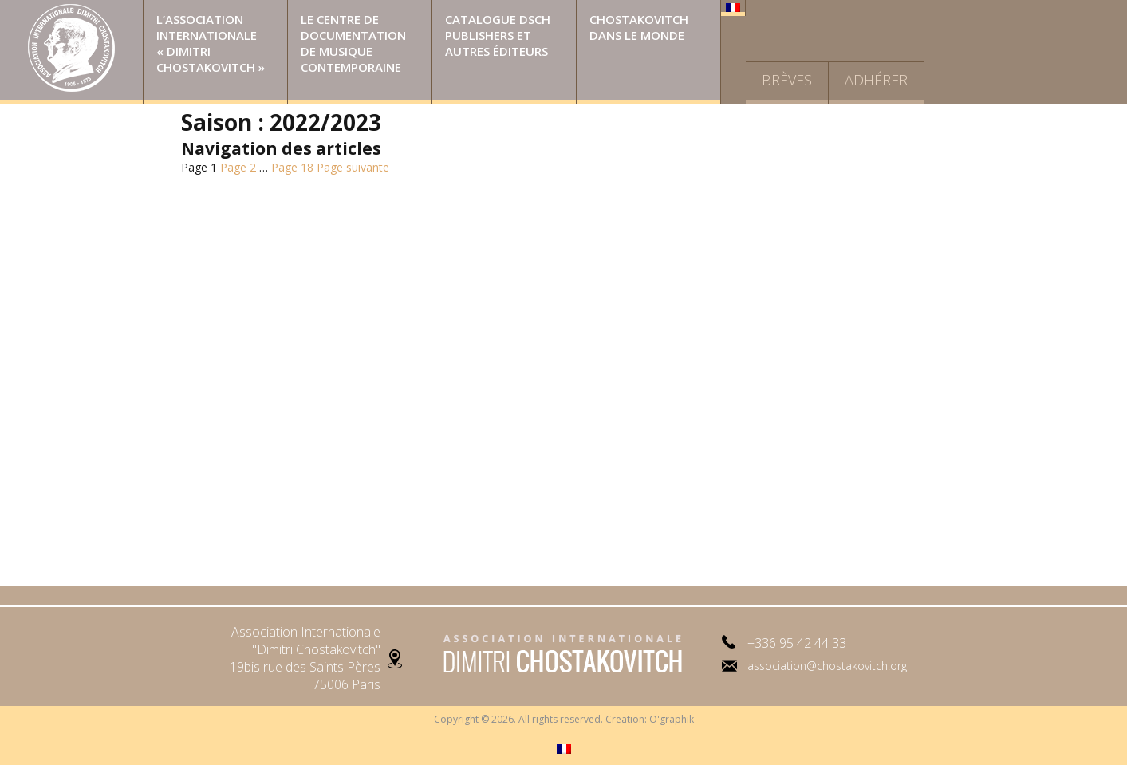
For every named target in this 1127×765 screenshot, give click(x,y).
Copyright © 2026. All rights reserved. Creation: (541, 719)
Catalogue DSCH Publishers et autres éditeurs (497, 35)
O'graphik (671, 719)
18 (292, 167)
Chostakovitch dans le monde (638, 27)
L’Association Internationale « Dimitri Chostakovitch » (210, 43)
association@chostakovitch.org (827, 665)
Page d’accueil (71, 52)
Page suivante (353, 167)
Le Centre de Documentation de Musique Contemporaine (353, 43)
